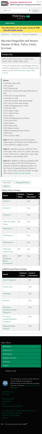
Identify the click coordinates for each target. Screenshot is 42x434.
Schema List (16, 34)
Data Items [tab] (7, 182)
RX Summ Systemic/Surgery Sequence (10, 310)
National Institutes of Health (12, 413)
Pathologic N (8, 235)
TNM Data (21, 16)
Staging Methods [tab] (22, 182)
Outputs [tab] (6, 186)
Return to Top (11, 371)
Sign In (38, 2)
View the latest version (13, 30)
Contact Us (6, 394)
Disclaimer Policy (8, 399)
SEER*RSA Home (8, 392)
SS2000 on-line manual (21, 173)
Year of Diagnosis (9, 280)
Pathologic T (8, 228)
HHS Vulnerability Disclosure (12, 406)
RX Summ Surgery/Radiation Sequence (10, 319)
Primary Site (7, 287)
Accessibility (6, 401)
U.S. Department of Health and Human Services (19, 410)
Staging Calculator (10, 358)
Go (35, 10)
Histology (7, 293)
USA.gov (5, 418)
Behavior (6, 300)
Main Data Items (11, 190)
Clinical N (6, 208)
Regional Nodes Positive (9, 327)
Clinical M (6, 215)
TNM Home (5, 34)
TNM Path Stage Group (8, 250)
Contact (5, 365)
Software (6, 362)
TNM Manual (7, 354)
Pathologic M (8, 242)
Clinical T (6, 201)
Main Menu (10, 23)
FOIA (4, 404)
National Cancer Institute (11, 415)
